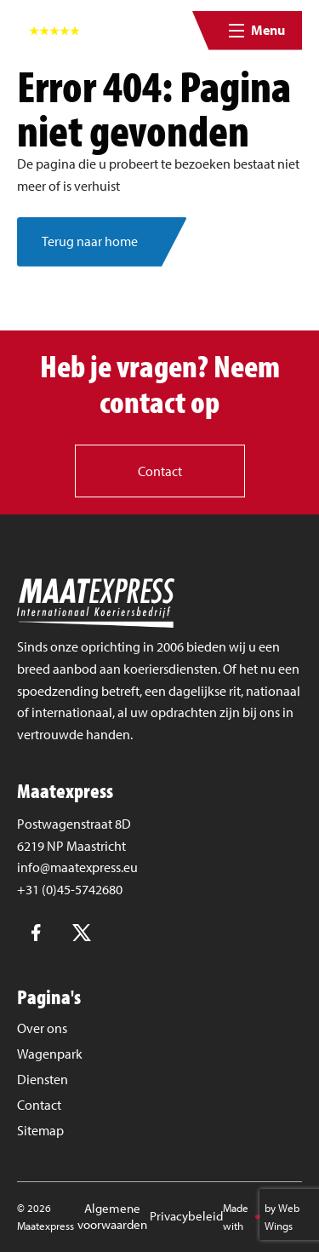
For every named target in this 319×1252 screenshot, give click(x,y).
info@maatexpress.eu (77, 867)
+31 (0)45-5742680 (69, 889)
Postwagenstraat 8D (74, 823)
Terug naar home (90, 241)
